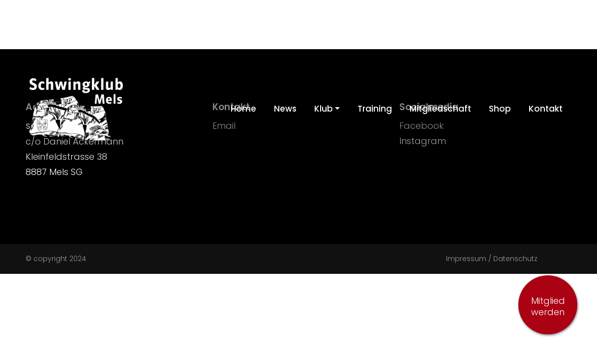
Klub (323, 109)
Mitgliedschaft (440, 109)
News (285, 109)
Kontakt (546, 109)
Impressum (466, 259)
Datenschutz (515, 259)
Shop (500, 109)
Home (243, 109)
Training (375, 109)
